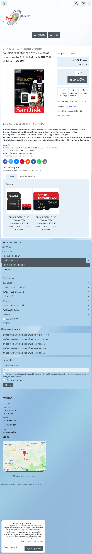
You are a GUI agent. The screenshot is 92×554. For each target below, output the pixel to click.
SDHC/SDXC (8, 269)
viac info (18, 376)
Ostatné (47, 314)
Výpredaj (7, 323)
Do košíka (77, 79)
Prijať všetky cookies (34, 548)
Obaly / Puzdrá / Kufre (47, 292)
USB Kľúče (47, 283)
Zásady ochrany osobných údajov (29, 484)
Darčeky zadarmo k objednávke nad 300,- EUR (24, 353)
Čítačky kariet (10, 278)
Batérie (47, 301)
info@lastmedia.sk (9, 432)
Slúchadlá (47, 296)
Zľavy (7, 247)
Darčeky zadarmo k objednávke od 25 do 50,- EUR (26, 339)
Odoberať (8, 385)
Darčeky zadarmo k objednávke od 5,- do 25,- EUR (26, 335)
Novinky (8, 251)
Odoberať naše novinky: (11, 365)
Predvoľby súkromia (8, 484)
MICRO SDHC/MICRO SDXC (32, 170)
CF (4, 274)
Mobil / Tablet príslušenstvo (47, 305)
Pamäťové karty (11, 170)
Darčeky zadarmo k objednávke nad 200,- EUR (24, 348)
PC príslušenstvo (47, 310)
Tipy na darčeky (12, 242)
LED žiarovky (10, 318)
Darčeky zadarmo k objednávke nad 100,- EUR (24, 344)
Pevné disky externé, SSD (47, 287)
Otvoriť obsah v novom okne (24, 476)
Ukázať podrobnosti (10, 547)
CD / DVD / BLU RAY (47, 256)
